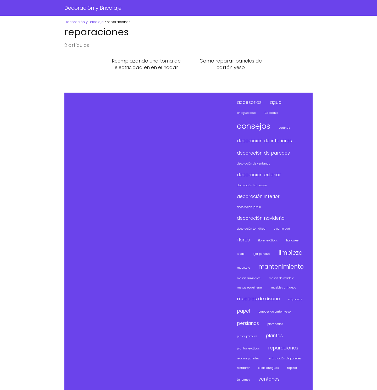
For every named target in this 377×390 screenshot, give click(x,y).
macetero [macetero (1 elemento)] (243, 268)
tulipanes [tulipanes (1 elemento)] (243, 380)
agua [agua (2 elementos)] (275, 102)
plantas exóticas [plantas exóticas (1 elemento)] (248, 349)
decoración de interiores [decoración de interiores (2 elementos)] (264, 140)
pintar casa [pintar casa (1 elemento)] (275, 324)
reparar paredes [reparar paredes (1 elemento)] (248, 358)
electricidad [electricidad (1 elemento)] (282, 229)
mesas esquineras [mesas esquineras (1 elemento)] (250, 288)
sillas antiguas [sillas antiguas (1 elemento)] (268, 368)
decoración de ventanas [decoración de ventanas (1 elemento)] (253, 164)
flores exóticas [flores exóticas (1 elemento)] (268, 240)
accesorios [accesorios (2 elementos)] (249, 102)
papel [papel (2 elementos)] (243, 311)
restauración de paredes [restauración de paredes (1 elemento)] (284, 358)
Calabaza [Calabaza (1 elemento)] (271, 113)
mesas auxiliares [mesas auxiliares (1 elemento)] (248, 278)
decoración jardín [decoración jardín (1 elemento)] (249, 207)
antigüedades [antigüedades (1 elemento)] (246, 113)
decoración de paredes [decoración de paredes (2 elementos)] (263, 153)
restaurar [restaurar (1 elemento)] (243, 368)
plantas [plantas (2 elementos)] (274, 335)
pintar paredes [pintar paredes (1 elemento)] (247, 336)
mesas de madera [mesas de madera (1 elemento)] (281, 278)
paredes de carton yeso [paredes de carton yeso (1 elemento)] (274, 312)
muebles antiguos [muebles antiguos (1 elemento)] (283, 288)
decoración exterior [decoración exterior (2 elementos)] (259, 174)
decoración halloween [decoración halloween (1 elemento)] (252, 185)
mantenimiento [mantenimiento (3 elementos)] (281, 267)
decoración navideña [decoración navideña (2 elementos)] (261, 218)
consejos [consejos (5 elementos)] (253, 126)
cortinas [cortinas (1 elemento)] (284, 128)
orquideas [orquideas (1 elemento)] (295, 299)
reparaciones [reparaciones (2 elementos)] (283, 347)
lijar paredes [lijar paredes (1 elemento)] (261, 254)
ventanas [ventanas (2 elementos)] (269, 379)
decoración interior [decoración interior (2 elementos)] (258, 196)
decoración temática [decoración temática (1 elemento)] (251, 229)
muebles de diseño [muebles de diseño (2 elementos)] (258, 298)
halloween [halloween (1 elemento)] (293, 240)
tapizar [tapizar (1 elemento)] (292, 368)
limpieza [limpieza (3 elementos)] (291, 253)
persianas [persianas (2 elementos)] (248, 323)
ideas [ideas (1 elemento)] (241, 254)
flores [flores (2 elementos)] (243, 239)
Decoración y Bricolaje (92, 8)
